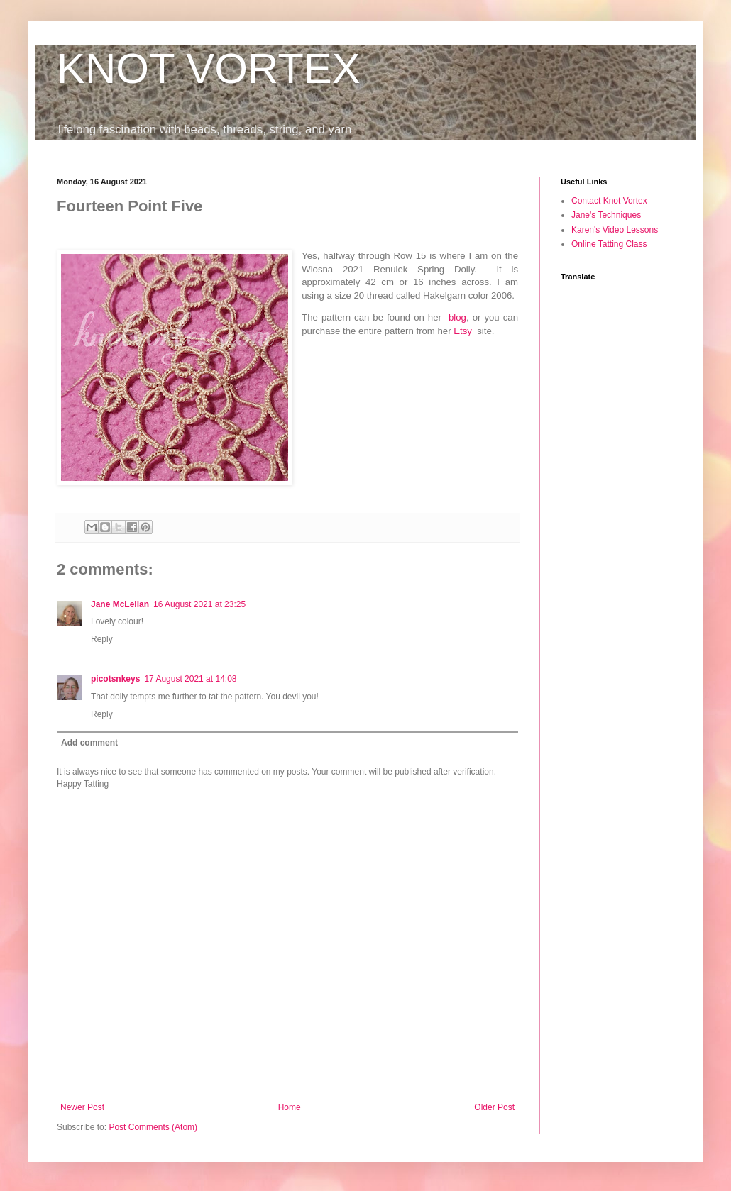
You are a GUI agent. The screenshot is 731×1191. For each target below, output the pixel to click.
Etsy (463, 331)
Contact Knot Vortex (609, 201)
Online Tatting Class (609, 244)
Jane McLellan (120, 604)
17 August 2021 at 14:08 (190, 679)
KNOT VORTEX (209, 68)
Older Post (494, 1107)
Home (289, 1107)
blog (457, 317)
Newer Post (82, 1107)
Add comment (89, 743)
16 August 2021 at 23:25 (199, 604)
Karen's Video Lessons (614, 230)
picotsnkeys (115, 679)
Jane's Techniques (606, 215)
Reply (102, 639)
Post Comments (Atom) (153, 1127)
